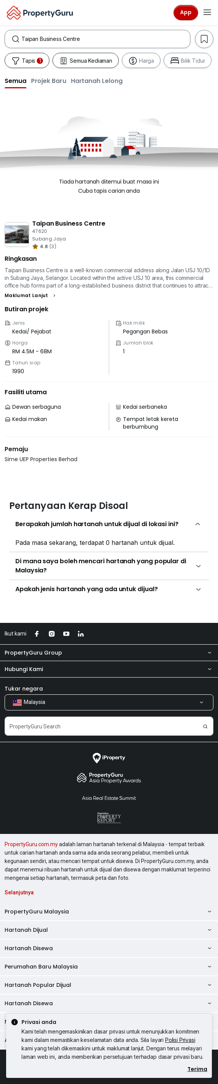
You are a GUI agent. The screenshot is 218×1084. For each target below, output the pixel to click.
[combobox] (105, 39)
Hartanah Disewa (109, 948)
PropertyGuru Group (109, 652)
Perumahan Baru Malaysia (109, 966)
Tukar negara (24, 688)
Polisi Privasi (180, 1040)
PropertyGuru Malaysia (109, 911)
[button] (15, 80)
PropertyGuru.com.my (31, 844)
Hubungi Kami (109, 669)
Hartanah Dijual (109, 930)
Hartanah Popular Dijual (109, 985)
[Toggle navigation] (207, 13)
